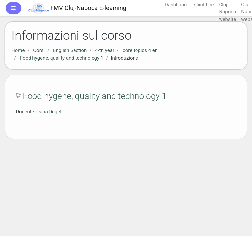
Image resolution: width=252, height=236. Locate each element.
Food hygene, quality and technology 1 (61, 58)
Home (18, 50)
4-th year (104, 50)
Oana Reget (49, 112)
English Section (70, 50)
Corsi (39, 50)
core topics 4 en (140, 50)
